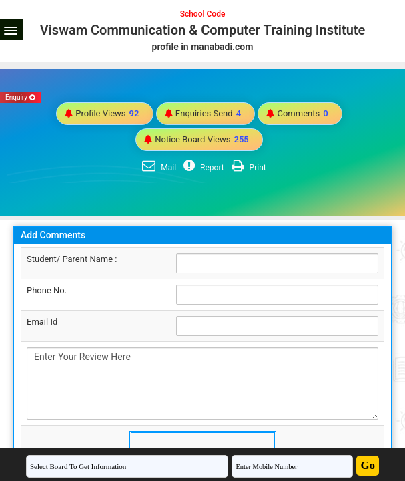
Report (202, 167)
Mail (157, 167)
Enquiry (20, 97)
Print (247, 167)
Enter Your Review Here (202, 383)
